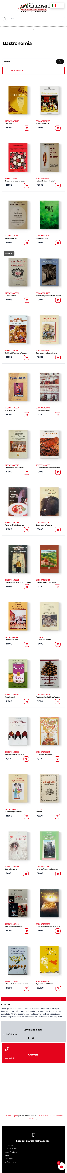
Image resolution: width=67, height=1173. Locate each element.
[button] (33, 29)
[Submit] (5, 18)
